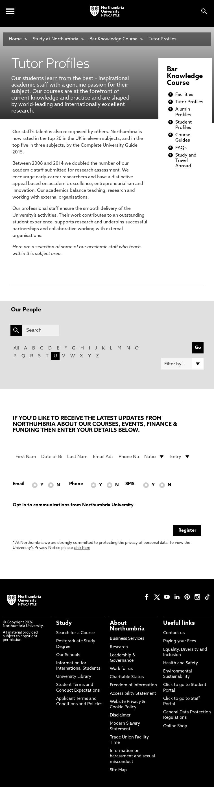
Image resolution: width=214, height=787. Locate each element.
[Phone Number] (128, 456)
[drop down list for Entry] (180, 456)
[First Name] (25, 456)
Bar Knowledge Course (113, 39)
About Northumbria (127, 626)
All (16, 348)
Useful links (179, 623)
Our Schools (68, 655)
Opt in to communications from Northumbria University (73, 505)
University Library (73, 677)
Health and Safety (180, 663)
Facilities (184, 95)
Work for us (121, 669)
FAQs (181, 148)
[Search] (40, 330)
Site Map (118, 770)
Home (15, 39)
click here (82, 548)
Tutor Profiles (162, 39)
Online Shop (175, 726)
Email (18, 484)
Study (64, 623)
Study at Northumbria (55, 39)
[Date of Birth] (51, 456)
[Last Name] (77, 456)
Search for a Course (75, 633)
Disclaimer (120, 715)
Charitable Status (127, 677)
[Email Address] (103, 456)
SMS (129, 484)
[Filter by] (182, 364)
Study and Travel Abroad (185, 160)
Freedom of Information (133, 685)
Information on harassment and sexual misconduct (132, 756)
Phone (76, 484)
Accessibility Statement (133, 694)
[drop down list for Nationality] (154, 456)
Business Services (127, 639)
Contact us (174, 633)
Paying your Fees (179, 641)
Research (119, 647)
